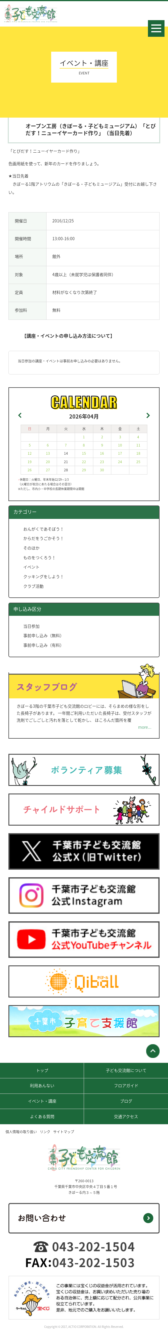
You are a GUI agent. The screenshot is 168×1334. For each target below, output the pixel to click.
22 (84, 461)
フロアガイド (126, 1085)
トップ (42, 1070)
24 (120, 461)
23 (102, 461)
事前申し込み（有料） (43, 645)
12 (30, 453)
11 (138, 445)
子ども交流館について (126, 1070)
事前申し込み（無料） (43, 635)
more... (144, 727)
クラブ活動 (33, 586)
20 (48, 461)
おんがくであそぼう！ (43, 529)
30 (102, 469)
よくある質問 (42, 1116)
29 (84, 469)
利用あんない (42, 1085)
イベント (31, 567)
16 (102, 453)
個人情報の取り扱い (21, 1131)
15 (84, 453)
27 (48, 469)
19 (30, 461)
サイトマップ (63, 1131)
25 (138, 461)
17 (120, 453)
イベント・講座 (42, 1101)
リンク (45, 1131)
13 (48, 453)
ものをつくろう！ (39, 557)
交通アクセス (126, 1116)
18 (138, 453)
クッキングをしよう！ (43, 576)
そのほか (31, 548)
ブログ (126, 1101)
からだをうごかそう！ (43, 538)
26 (30, 469)
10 (120, 445)
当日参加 (31, 626)
